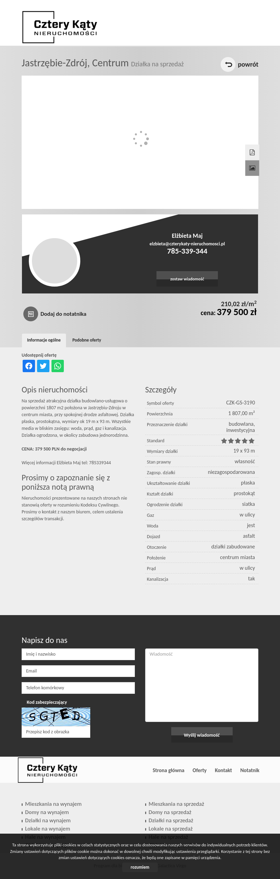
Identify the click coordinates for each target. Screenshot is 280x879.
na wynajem (53, 804)
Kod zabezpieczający (47, 702)
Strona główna (168, 770)
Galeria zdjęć (252, 162)
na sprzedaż (176, 804)
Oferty (199, 770)
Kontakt (223, 770)
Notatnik (249, 770)
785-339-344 (187, 251)
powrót (248, 64)
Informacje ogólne (44, 340)
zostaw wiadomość (187, 278)
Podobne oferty (86, 340)
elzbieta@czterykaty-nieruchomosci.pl (187, 244)
